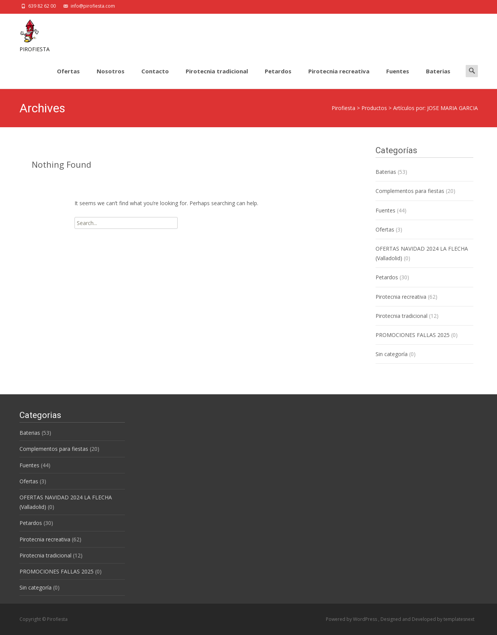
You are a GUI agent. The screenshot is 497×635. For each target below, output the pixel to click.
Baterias (438, 78)
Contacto (155, 78)
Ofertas (68, 78)
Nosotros (111, 78)
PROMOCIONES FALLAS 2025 (413, 335)
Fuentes (397, 78)
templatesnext (459, 619)
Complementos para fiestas (410, 190)
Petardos (278, 78)
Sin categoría (392, 354)
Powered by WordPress (352, 619)
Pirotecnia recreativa (338, 78)
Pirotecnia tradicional (217, 78)
